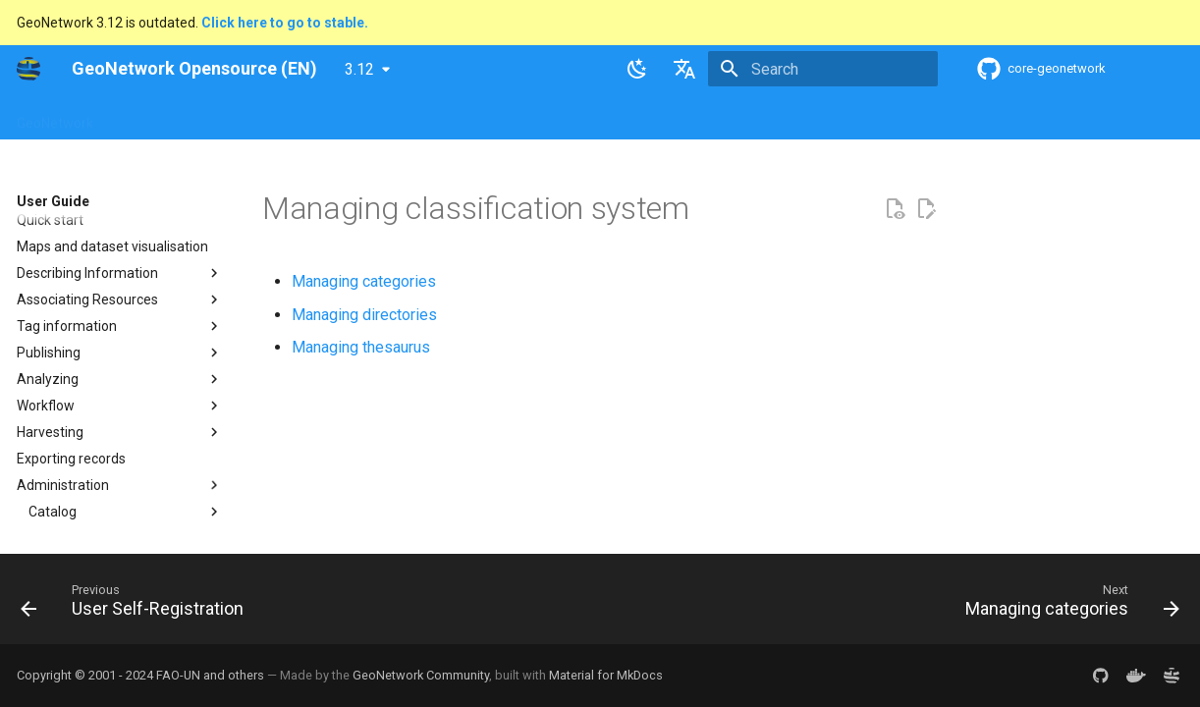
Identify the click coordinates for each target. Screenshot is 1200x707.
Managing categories (364, 281)
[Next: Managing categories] (1067, 604)
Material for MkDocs (606, 675)
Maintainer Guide (392, 117)
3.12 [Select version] (359, 69)
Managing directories (364, 314)
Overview (146, 117)
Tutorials (648, 117)
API (479, 117)
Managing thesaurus (361, 347)
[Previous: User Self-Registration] (137, 604)
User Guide (282, 117)
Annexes (725, 117)
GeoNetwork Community (421, 675)
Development (555, 117)
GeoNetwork (55, 117)
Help (212, 117)
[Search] (823, 68)
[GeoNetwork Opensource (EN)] (28, 68)
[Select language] (684, 68)
